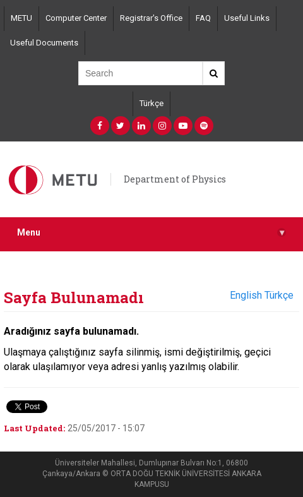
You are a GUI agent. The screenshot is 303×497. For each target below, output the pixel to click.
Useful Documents (44, 42)
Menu (151, 232)
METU (21, 18)
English (246, 295)
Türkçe (151, 103)
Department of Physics (175, 179)
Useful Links (247, 18)
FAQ (203, 18)
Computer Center (76, 18)
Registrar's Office (151, 18)
